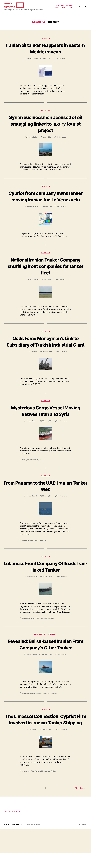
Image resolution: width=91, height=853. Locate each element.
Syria (70, 9)
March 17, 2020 (47, 594)
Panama (28, 557)
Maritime (37, 795)
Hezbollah (56, 9)
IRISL (32, 795)
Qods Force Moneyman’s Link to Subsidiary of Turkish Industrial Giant (45, 355)
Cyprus (24, 795)
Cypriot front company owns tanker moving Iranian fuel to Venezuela (45, 203)
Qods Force (53, 711)
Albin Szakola (33, 61)
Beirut (30, 635)
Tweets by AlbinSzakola (12, 835)
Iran (28, 477)
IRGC (70, 6)
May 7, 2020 (47, 289)
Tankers (53, 635)
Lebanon (64, 6)
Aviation (64, 9)
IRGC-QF (32, 711)
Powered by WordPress (33, 848)
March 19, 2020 (47, 513)
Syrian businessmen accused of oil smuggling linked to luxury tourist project (45, 127)
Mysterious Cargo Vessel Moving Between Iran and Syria (45, 427)
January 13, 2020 (47, 672)
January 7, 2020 (47, 753)
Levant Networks (16, 848)
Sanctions (33, 477)
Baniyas (24, 635)
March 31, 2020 (47, 368)
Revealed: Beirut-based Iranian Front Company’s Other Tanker (45, 661)
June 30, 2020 (47, 61)
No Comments (62, 61)
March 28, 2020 (47, 438)
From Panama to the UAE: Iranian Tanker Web (45, 502)
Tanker (41, 557)
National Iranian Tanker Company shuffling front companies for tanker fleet (45, 276)
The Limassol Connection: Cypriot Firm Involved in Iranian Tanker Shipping (45, 740)
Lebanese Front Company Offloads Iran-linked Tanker (45, 583)
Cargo (24, 477)
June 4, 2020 (47, 140)
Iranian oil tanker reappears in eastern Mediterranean (45, 51)
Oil (42, 795)
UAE (45, 557)
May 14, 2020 (47, 216)
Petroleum (56, 6)
